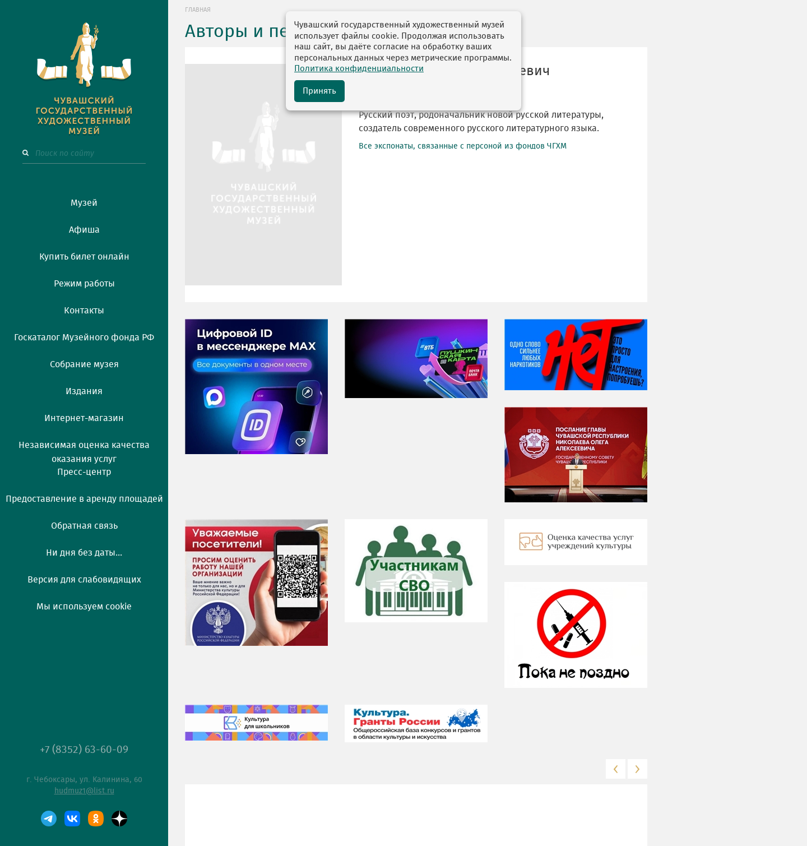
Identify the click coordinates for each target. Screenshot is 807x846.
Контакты (84, 310)
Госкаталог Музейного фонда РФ (84, 337)
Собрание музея (84, 364)
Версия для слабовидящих (84, 579)
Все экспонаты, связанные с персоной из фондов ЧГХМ (463, 146)
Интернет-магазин (84, 418)
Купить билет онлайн (84, 256)
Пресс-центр (84, 472)
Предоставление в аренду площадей (84, 498)
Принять (319, 91)
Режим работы (84, 283)
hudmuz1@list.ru (84, 791)
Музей (84, 202)
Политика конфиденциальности (359, 68)
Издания (84, 391)
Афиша (84, 229)
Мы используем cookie (84, 606)
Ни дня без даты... (84, 552)
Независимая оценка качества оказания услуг (84, 450)
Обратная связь (84, 525)
